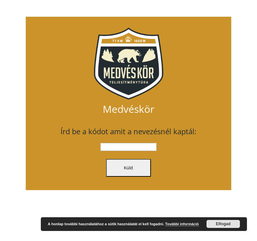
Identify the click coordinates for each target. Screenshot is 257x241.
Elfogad (223, 224)
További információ (182, 224)
